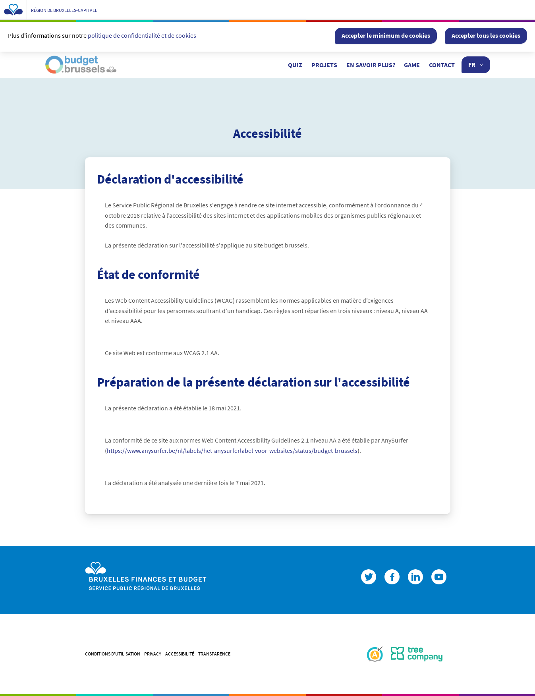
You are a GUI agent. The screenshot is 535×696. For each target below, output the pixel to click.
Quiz (295, 65)
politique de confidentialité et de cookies (142, 35)
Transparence (214, 654)
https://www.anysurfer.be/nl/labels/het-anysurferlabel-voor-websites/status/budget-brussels (232, 450)
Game (412, 65)
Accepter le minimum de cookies (386, 35)
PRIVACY (152, 654)
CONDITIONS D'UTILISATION (112, 654)
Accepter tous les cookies (486, 35)
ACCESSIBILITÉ (179, 654)
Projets (324, 65)
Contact (442, 65)
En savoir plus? (370, 65)
